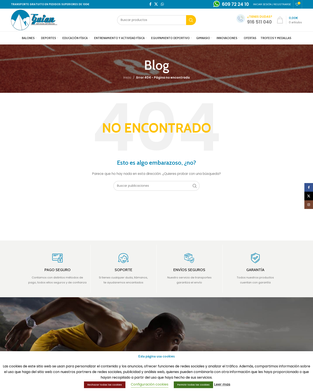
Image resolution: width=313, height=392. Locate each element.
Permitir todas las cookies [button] (193, 384)
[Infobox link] (57, 269)
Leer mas (222, 384)
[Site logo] (34, 19)
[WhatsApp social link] (162, 4)
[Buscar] (156, 20)
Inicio (127, 77)
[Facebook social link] (150, 4)
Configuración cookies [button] (149, 384)
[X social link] (156, 4)
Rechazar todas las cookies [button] (104, 384)
